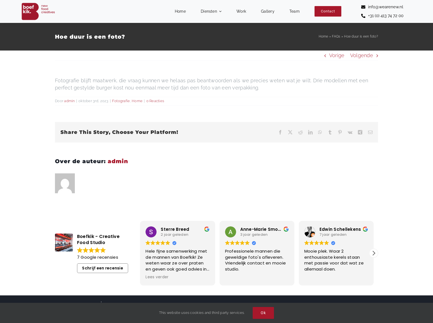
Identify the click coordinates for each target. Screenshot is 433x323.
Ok (263, 313)
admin (69, 101)
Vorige (337, 55)
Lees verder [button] (157, 277)
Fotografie (121, 101)
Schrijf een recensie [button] (102, 268)
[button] (373, 253)
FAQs (336, 36)
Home (323, 36)
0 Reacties (155, 101)
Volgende (361, 55)
